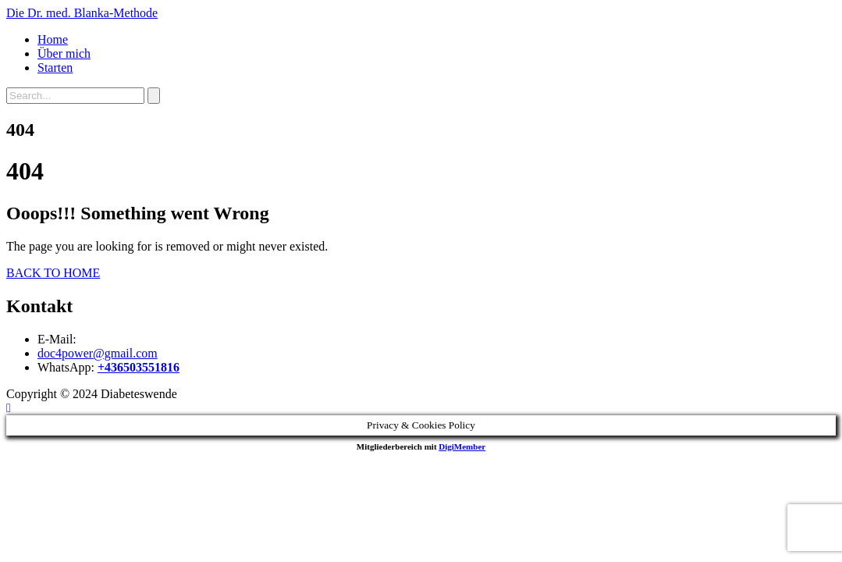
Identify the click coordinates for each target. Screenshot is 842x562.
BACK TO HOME (53, 272)
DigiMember (462, 446)
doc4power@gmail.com (97, 353)
